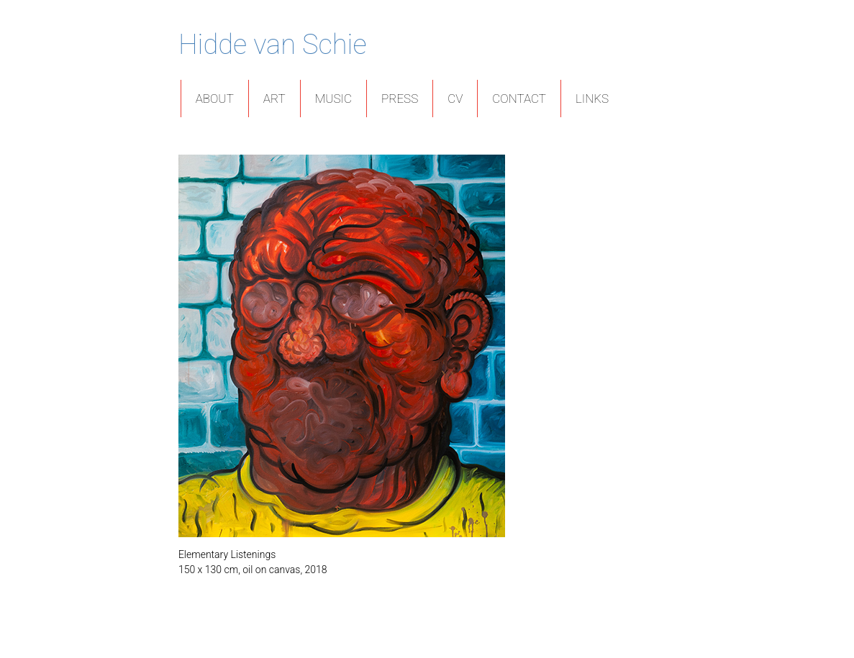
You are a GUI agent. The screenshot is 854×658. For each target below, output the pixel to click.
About (215, 98)
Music (333, 98)
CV (455, 98)
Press (399, 98)
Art (274, 98)
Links (592, 98)
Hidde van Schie (272, 44)
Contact (519, 98)
